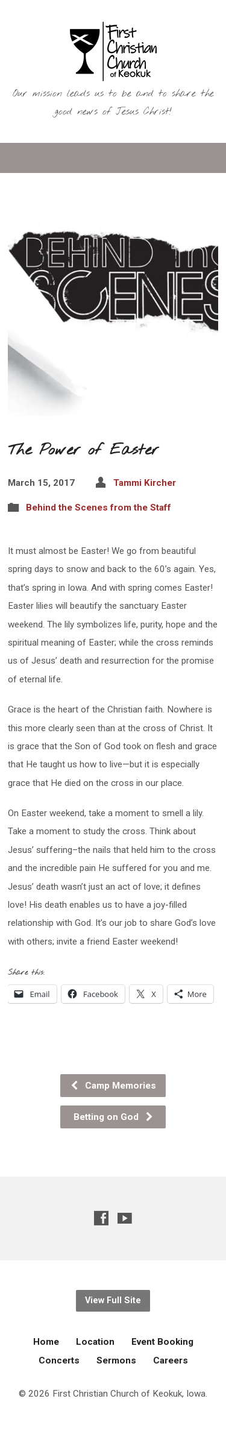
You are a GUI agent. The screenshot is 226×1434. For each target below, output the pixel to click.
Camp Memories (113, 1085)
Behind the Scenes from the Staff (98, 507)
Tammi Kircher (144, 482)
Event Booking (162, 1341)
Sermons (116, 1360)
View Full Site (113, 1300)
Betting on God (114, 1117)
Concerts (59, 1360)
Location (95, 1341)
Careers (170, 1360)
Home (46, 1341)
